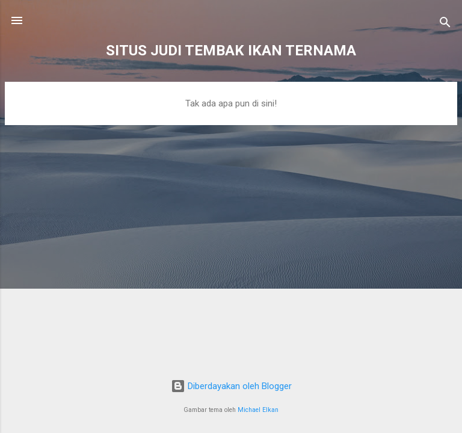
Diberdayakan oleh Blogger (231, 386)
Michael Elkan (258, 410)
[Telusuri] (445, 24)
